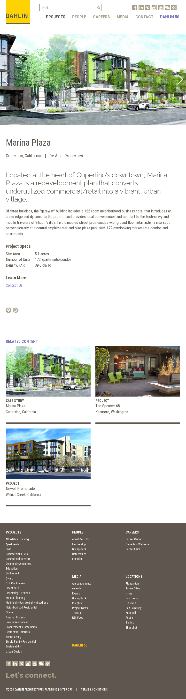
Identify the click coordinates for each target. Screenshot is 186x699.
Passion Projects (16, 617)
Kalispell (131, 613)
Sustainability (14, 646)
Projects (55, 16)
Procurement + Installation (21, 627)
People (79, 16)
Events (76, 593)
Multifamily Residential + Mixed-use (27, 602)
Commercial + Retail (17, 554)
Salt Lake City (133, 608)
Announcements (81, 583)
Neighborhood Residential (21, 607)
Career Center (134, 539)
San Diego (132, 598)
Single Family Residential (21, 641)
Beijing (130, 622)
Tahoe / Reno (133, 588)
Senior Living (13, 637)
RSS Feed (77, 617)
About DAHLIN (80, 539)
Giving (9, 578)
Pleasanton (132, 583)
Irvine (129, 593)
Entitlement (12, 573)
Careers (101, 16)
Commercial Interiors (18, 559)
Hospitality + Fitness (18, 593)
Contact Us (14, 285)
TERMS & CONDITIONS (94, 689)
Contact (144, 16)
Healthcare (12, 588)
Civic (8, 549)
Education (12, 568)
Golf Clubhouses (15, 583)
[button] (5, 79)
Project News (80, 608)
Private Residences (17, 622)
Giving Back (79, 549)
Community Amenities (18, 563)
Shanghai (131, 627)
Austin (129, 617)
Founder (77, 559)
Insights (77, 603)
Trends (76, 613)
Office (9, 612)
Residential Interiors (18, 632)
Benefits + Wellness (137, 544)
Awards (76, 588)
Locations (134, 577)
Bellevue (131, 603)
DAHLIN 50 (169, 16)
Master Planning (15, 598)
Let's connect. (31, 675)
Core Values (79, 554)
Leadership (79, 544)
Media (123, 16)
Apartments (12, 544)
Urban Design (14, 651)
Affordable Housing (17, 539)
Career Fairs (133, 549)
